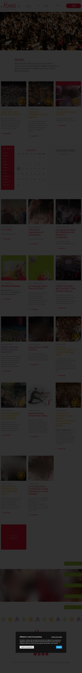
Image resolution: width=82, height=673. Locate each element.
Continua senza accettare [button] (56, 637)
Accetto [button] (59, 647)
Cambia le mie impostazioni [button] (27, 647)
